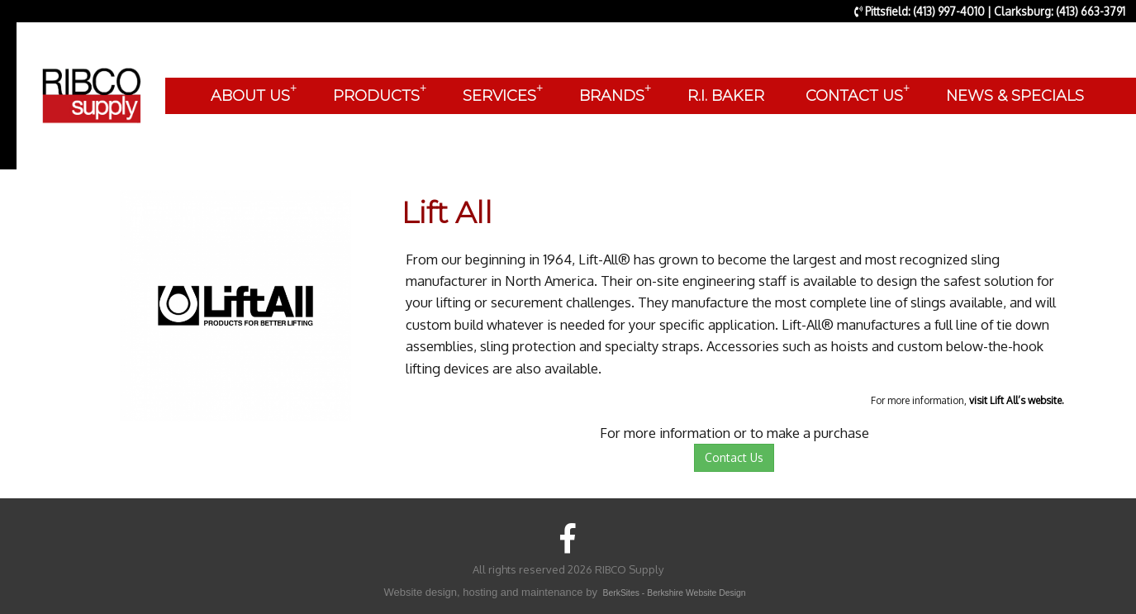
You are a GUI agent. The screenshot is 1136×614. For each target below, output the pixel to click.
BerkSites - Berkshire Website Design (674, 592)
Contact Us (734, 457)
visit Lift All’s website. (1016, 400)
